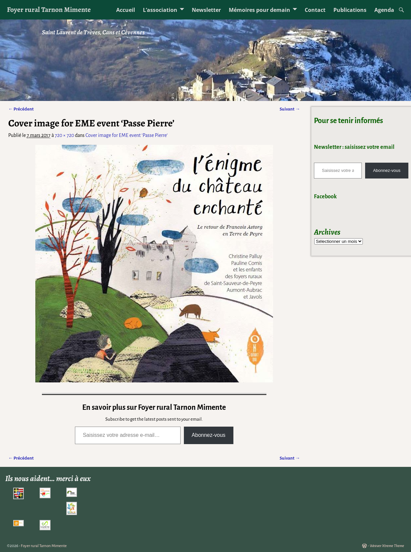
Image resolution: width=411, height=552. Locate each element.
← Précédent (21, 109)
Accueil (125, 10)
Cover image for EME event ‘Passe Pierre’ (127, 135)
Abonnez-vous (208, 435)
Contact (315, 10)
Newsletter (206, 10)
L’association (160, 10)
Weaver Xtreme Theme (387, 546)
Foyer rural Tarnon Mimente (49, 9)
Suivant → (290, 109)
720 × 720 (64, 135)
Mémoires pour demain (259, 10)
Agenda (384, 10)
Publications (349, 10)
